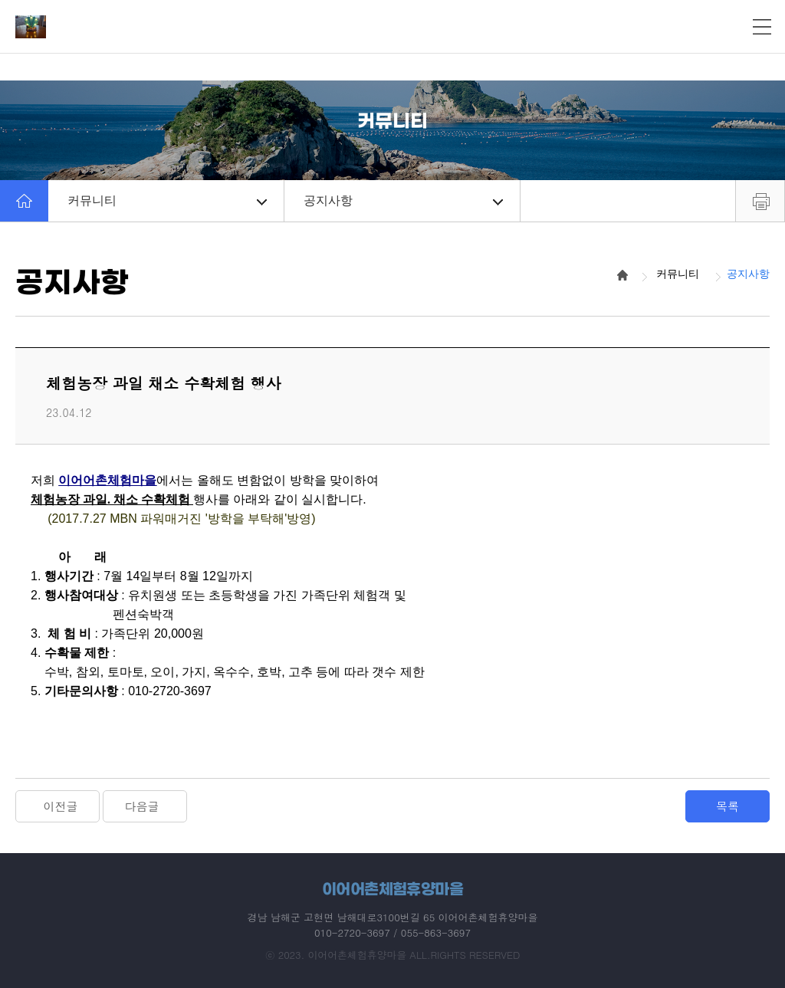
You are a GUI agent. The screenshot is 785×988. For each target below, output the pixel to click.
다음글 (142, 806)
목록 (727, 806)
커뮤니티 (167, 200)
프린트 (760, 201)
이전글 (61, 806)
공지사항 (403, 200)
